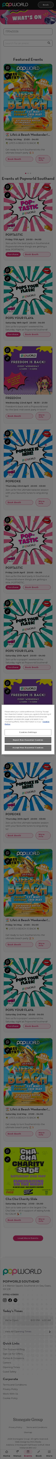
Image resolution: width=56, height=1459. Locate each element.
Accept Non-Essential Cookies (28, 748)
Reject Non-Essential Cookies (28, 740)
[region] (28, 729)
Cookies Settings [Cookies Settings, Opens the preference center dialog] (28, 732)
